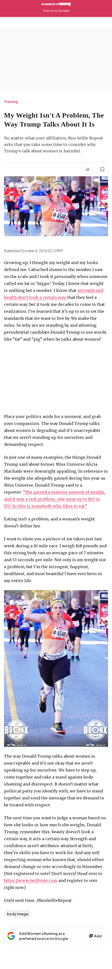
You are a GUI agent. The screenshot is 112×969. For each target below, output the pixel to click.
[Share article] (88, 169)
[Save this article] (102, 169)
